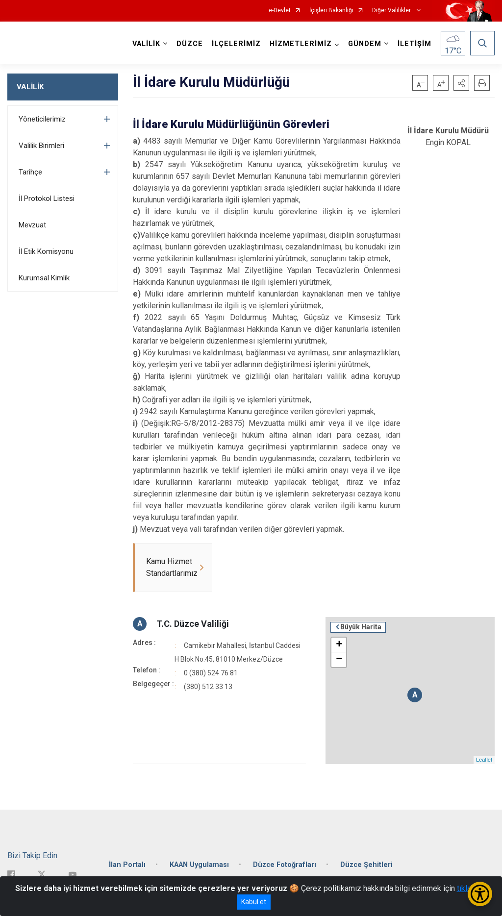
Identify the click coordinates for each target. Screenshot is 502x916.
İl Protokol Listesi (47, 198)
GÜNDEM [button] (364, 44)
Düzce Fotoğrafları (284, 865)
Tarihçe (30, 172)
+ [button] (339, 645)
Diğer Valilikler (392, 10)
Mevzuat (32, 225)
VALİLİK (30, 86)
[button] (461, 83)
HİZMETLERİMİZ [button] (301, 44)
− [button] (339, 659)
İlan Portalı (127, 865)
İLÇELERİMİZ (236, 44)
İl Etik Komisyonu (46, 251)
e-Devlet (280, 10)
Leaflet (484, 760)
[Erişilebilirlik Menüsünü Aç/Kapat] (480, 894)
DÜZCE (189, 44)
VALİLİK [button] (146, 44)
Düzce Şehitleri (366, 865)
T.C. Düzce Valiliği (192, 624)
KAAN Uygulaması (199, 865)
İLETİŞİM (414, 44)
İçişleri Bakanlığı (331, 10)
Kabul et (253, 902)
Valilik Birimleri (41, 145)
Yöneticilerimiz (42, 119)
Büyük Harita (360, 627)
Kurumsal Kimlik (44, 277)
